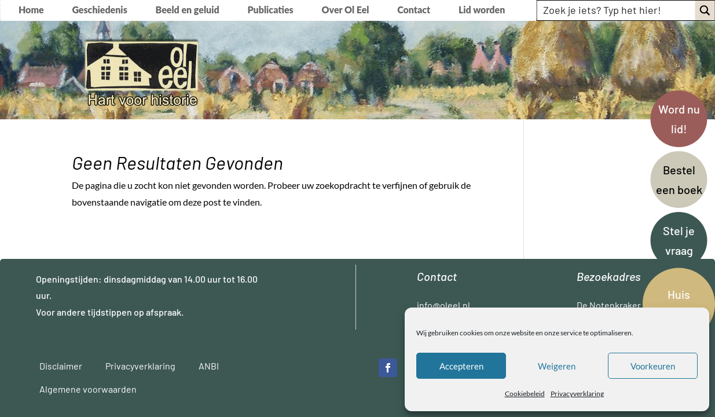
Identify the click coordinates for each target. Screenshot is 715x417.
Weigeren (556, 366)
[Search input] (616, 10)
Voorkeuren (652, 366)
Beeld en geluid (187, 10)
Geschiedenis (99, 10)
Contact (413, 10)
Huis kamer (679, 304)
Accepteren (461, 366)
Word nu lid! (679, 119)
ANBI (209, 365)
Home (31, 10)
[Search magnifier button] (704, 10)
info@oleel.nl (443, 304)
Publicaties (270, 10)
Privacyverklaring (577, 393)
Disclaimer (60, 365)
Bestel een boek (679, 179)
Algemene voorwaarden (88, 388)
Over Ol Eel (345, 10)
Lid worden (482, 10)
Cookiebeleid (525, 393)
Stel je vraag (679, 240)
